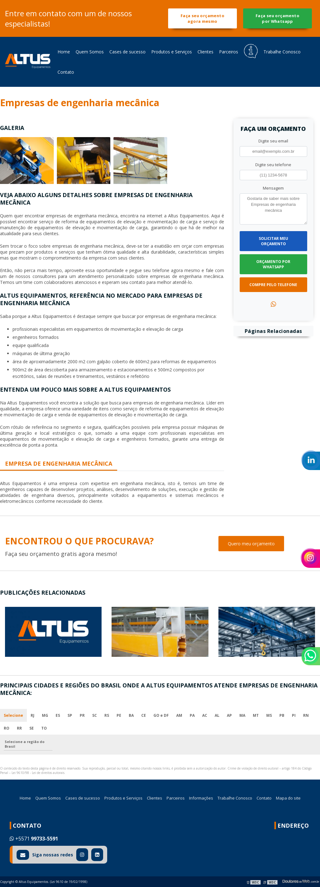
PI (294, 715)
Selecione (13, 715)
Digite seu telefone (273, 164)
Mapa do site (288, 798)
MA (242, 715)
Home (64, 52)
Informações (201, 798)
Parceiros (228, 52)
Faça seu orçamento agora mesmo (202, 18)
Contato (66, 72)
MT (256, 715)
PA (192, 715)
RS (106, 715)
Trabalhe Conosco (282, 52)
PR (82, 715)
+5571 (34, 838)
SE (31, 728)
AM (179, 715)
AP (229, 715)
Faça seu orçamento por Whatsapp (277, 18)
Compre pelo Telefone (273, 284)
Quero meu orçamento (251, 544)
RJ (32, 715)
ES (58, 715)
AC (204, 715)
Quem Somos (90, 52)
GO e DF (161, 715)
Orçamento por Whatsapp (273, 264)
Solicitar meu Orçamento (273, 241)
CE (143, 715)
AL (217, 715)
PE (119, 715)
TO (44, 728)
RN (306, 715)
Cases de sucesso (127, 52)
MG (45, 715)
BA (131, 715)
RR (19, 728)
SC (94, 715)
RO (6, 728)
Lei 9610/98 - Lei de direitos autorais (38, 773)
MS (269, 715)
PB (281, 715)
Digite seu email (273, 141)
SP (70, 715)
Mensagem (273, 188)
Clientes (205, 52)
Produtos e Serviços (171, 52)
